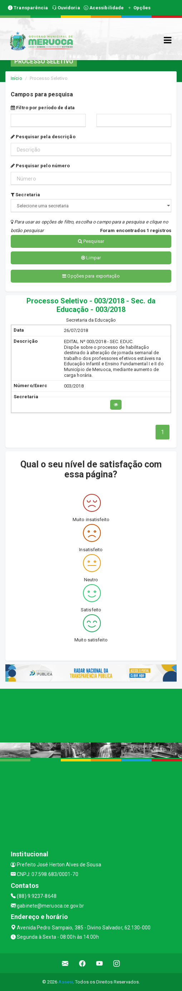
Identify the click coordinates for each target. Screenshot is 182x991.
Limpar (91, 257)
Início (16, 78)
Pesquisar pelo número (40, 165)
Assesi (65, 982)
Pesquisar (91, 241)
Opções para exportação (90, 276)
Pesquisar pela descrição (43, 136)
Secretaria (25, 194)
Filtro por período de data (43, 107)
